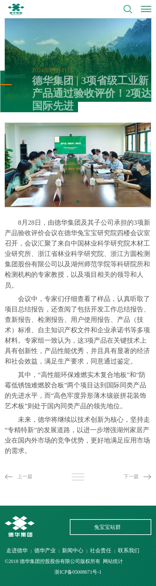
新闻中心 (72, 551)
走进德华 (17, 551)
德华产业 (45, 551)
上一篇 (24, 476)
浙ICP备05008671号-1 (77, 572)
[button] (77, 201)
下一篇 (131, 476)
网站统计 (113, 561)
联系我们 (128, 551)
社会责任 (100, 551)
